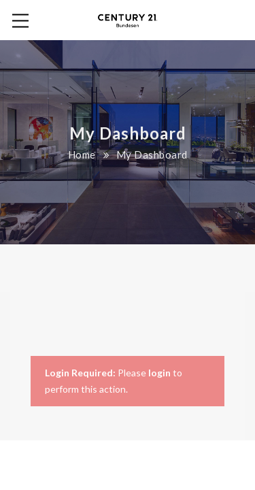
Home (82, 154)
